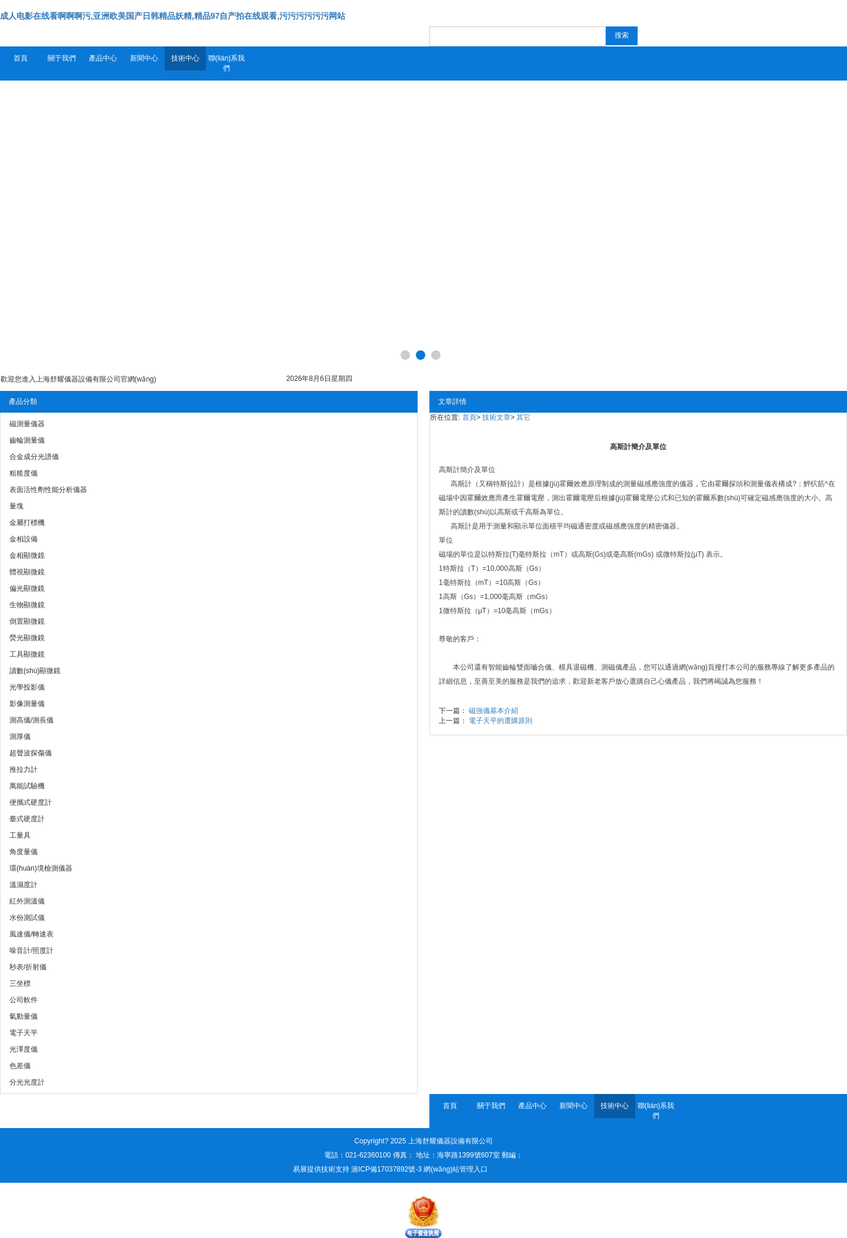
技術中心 (185, 58)
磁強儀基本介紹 (493, 711)
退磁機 (583, 667)
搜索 (622, 35)
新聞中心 (144, 58)
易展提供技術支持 (321, 1169)
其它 (523, 417)
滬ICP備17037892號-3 (386, 1169)
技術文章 (496, 417)
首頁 (21, 58)
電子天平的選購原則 (500, 721)
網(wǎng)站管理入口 (456, 1169)
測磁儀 (611, 667)
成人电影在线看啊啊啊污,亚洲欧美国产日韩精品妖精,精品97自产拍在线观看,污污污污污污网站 (172, 16)
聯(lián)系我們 (226, 63)
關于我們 (62, 58)
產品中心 (103, 58)
